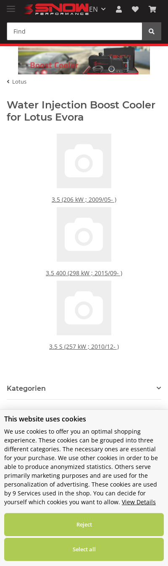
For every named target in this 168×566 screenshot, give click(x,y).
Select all (84, 549)
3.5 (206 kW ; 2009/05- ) (84, 205)
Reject (84, 524)
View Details (139, 502)
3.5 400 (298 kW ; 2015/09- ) (84, 279)
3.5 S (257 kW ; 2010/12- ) (84, 352)
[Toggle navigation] (11, 5)
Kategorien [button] (26, 396)
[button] (119, 9)
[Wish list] (135, 9)
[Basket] (152, 9)
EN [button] (93, 9)
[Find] (74, 31)
